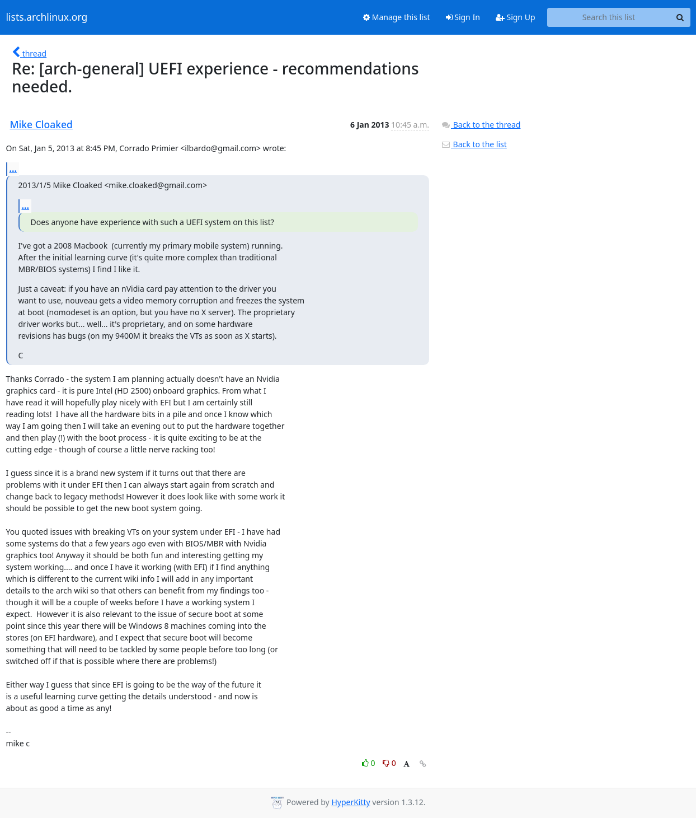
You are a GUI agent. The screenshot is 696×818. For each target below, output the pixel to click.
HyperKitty (350, 802)
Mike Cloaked (41, 124)
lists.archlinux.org (47, 17)
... (13, 168)
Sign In (463, 17)
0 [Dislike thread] (389, 763)
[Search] (680, 17)
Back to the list (474, 144)
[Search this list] (609, 17)
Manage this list (396, 17)
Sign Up (515, 17)
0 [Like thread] (369, 763)
